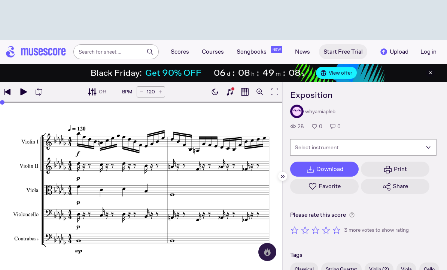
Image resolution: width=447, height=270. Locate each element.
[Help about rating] (351, 214)
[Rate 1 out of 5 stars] (294, 229)
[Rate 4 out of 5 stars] (326, 229)
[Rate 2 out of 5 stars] (305, 229)
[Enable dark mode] (214, 91)
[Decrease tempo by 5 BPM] (141, 92)
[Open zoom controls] (259, 91)
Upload (393, 51)
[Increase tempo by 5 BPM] (160, 92)
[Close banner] (430, 72)
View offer (336, 73)
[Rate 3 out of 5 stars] (315, 229)
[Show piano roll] (244, 91)
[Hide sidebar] (282, 176)
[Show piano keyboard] (229, 91)
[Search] (150, 52)
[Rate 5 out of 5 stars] (336, 229)
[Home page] (36, 52)
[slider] (2, 102)
